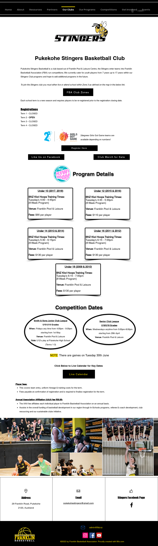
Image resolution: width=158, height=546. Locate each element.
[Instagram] (85, 535)
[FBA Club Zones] (78, 92)
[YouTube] (99, 535)
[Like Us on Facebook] (46, 157)
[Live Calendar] (79, 374)
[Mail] (83, 527)
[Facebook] (131, 505)
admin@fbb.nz (96, 527)
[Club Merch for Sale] (112, 157)
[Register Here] (79, 148)
